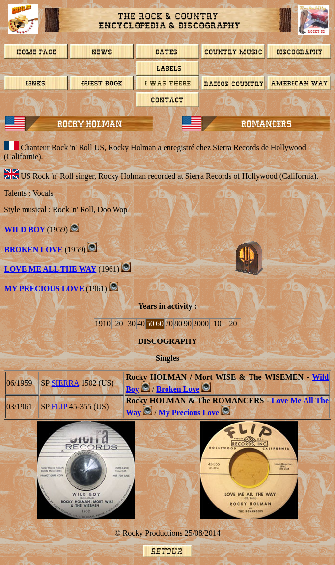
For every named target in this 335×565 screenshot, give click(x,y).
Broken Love (177, 389)
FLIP (59, 406)
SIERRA (65, 383)
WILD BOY (24, 230)
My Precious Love (44, 288)
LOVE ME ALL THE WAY (50, 269)
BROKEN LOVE (33, 249)
